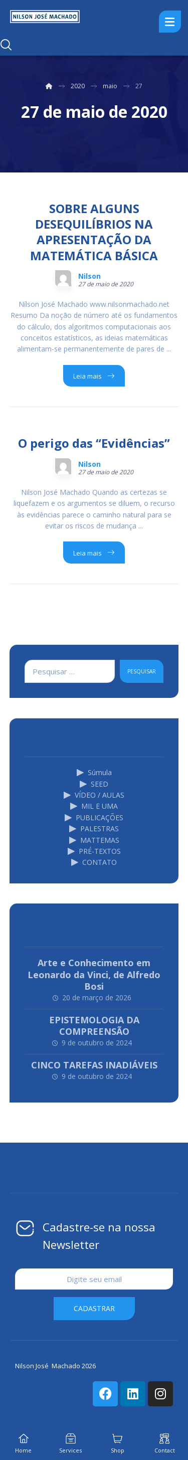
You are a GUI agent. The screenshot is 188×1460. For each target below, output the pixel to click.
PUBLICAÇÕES (94, 817)
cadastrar (94, 1308)
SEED (94, 784)
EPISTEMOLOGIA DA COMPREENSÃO (94, 1025)
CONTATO (94, 862)
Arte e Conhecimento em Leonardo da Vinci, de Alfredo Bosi (94, 974)
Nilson (89, 276)
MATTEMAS (94, 840)
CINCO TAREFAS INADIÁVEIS (94, 1065)
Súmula (94, 772)
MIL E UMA (94, 806)
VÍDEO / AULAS (94, 795)
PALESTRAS (94, 828)
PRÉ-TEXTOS (94, 851)
